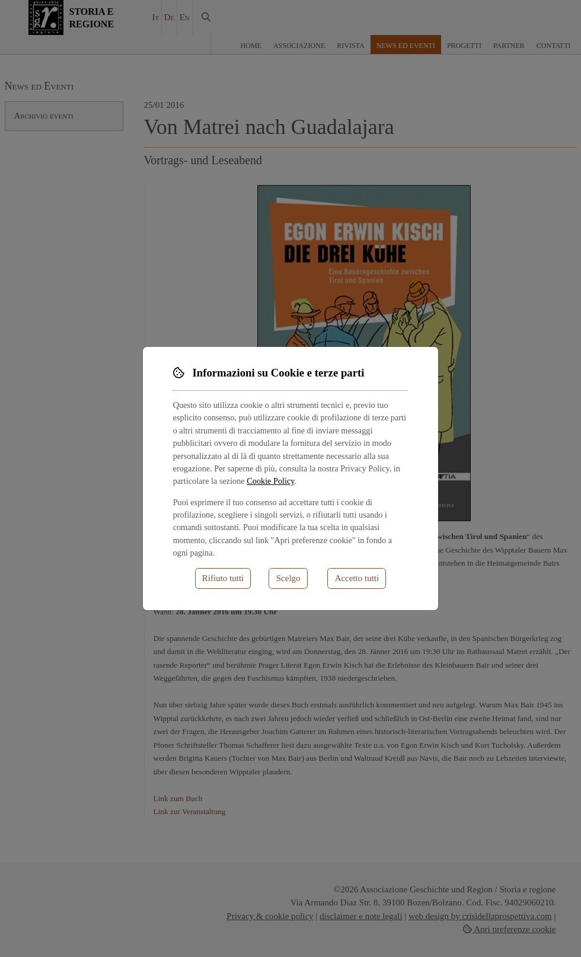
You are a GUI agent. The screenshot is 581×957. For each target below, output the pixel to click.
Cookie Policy (270, 481)
